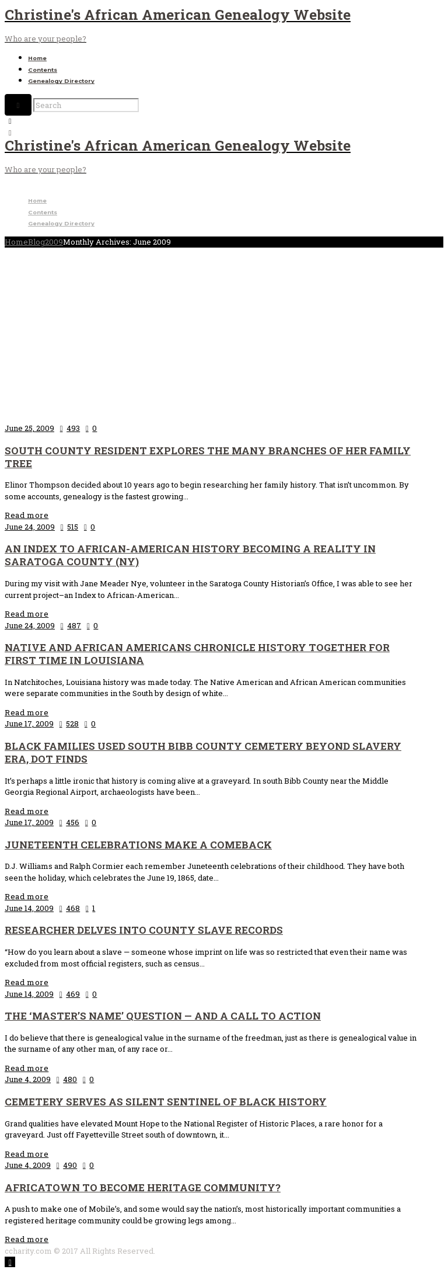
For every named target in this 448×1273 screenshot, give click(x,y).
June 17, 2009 (29, 723)
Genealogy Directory (61, 81)
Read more (26, 515)
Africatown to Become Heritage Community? (143, 1187)
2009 (54, 241)
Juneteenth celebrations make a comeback (138, 844)
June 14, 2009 (29, 908)
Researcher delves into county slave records (144, 930)
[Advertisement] (224, 335)
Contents (42, 70)
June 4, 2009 (28, 1079)
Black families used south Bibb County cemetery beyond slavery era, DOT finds (203, 752)
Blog (36, 241)
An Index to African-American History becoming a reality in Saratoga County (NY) (190, 555)
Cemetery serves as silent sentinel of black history (166, 1101)
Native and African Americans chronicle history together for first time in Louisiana (197, 654)
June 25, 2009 (29, 428)
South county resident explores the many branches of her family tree (208, 457)
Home (37, 58)
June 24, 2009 (30, 526)
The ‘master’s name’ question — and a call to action (163, 1015)
